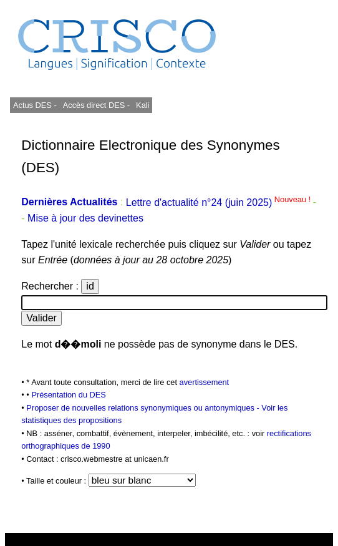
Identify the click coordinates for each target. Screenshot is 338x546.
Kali (142, 105)
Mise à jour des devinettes (85, 218)
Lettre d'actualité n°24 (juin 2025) (219, 202)
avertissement (204, 382)
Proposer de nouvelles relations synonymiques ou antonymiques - (143, 407)
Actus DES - (35, 105)
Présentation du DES (68, 394)
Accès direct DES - (96, 105)
